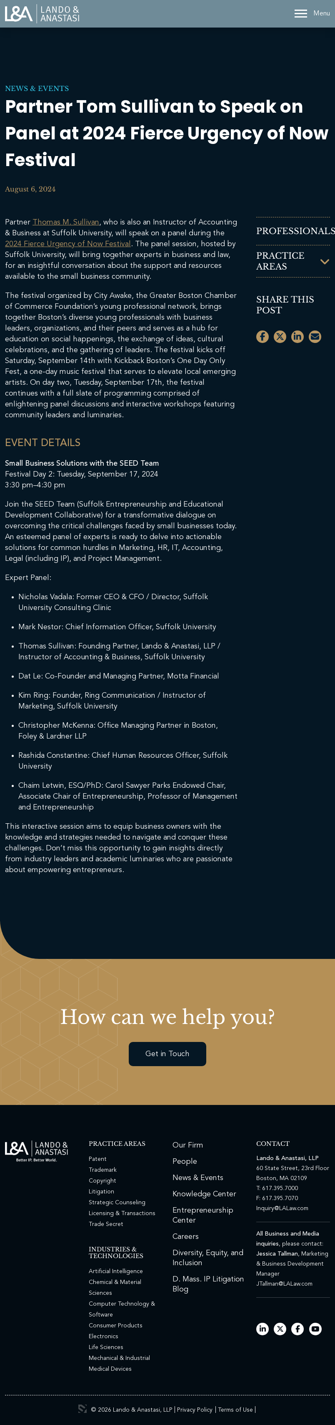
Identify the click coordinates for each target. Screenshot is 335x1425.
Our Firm (187, 1145)
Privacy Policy (194, 1410)
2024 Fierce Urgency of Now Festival (68, 244)
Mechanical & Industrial (119, 1358)
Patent (98, 1159)
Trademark (103, 1170)
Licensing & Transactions (122, 1213)
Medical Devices (110, 1369)
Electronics (103, 1336)
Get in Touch (167, 1054)
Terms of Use (235, 1410)
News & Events (37, 88)
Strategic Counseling (117, 1203)
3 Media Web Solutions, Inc (82, 1409)
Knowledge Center (204, 1194)
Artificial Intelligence (116, 1271)
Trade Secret (106, 1224)
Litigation (101, 1192)
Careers (185, 1237)
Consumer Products (115, 1326)
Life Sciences (106, 1347)
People (184, 1161)
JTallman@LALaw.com (284, 1284)
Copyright (102, 1181)
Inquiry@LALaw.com (282, 1208)
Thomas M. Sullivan (65, 222)
